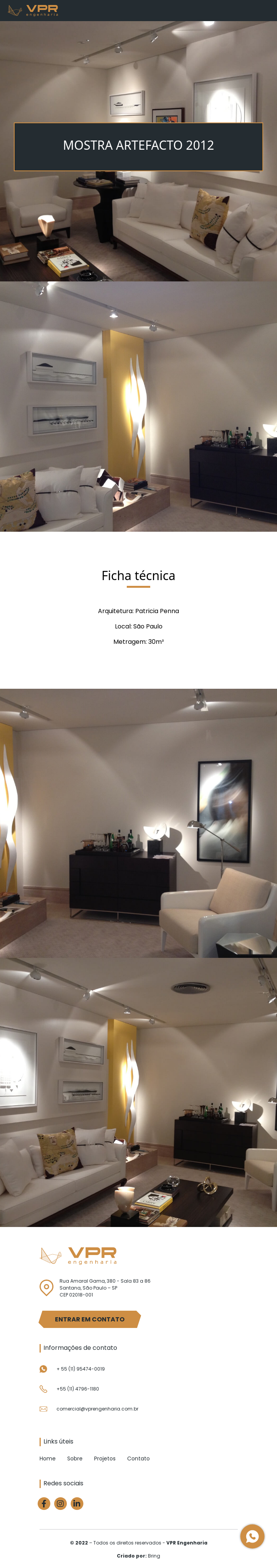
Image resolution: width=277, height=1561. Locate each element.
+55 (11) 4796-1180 (77, 1389)
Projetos (105, 1458)
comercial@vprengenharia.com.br (97, 1409)
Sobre (75, 1458)
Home (48, 1458)
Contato (138, 1458)
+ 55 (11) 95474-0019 (80, 1369)
